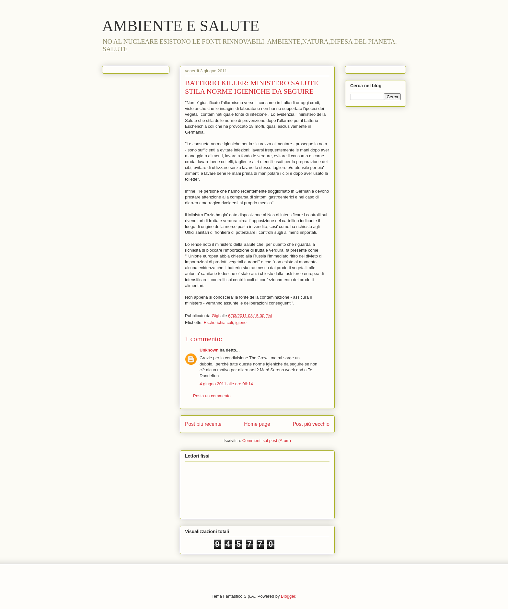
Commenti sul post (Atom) (266, 440)
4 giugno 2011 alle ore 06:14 (226, 383)
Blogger (288, 596)
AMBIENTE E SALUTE (180, 25)
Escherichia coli (218, 322)
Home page (257, 424)
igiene (241, 322)
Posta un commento (212, 395)
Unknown (209, 350)
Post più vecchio (311, 424)
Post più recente (203, 424)
